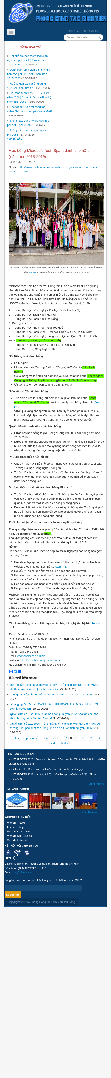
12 (98, 738)
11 (90, 738)
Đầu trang (69, 902)
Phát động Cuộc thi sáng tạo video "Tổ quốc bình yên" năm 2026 (29, 109)
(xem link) (61, 566)
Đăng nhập (73, 30)
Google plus (17, 852)
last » (64, 743)
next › (53, 743)
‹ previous (30, 738)
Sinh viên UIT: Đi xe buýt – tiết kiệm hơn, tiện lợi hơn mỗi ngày (47, 769)
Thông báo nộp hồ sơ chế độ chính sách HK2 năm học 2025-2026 (51, 694)
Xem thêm (96, 783)
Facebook (8, 852)
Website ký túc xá (17, 840)
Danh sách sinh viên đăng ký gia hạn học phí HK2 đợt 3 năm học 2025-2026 (28, 74)
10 (82, 738)
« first (16, 738)
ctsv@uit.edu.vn (22, 872)
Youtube (26, 852)
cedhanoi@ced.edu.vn (31, 656)
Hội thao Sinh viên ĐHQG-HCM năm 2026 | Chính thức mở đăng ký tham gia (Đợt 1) (29, 97)
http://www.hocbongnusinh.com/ (40, 660)
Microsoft (32, 272)
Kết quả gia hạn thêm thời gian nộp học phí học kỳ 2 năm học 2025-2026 (27, 60)
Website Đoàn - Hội (18, 831)
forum (95, 623)
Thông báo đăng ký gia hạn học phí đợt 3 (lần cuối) (28, 123)
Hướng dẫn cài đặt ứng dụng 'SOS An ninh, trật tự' (26, 85)
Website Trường (16, 822)
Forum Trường (15, 827)
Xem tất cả (14, 138)
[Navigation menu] (11, 32)
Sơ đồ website (91, 30)
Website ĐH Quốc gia (19, 835)
